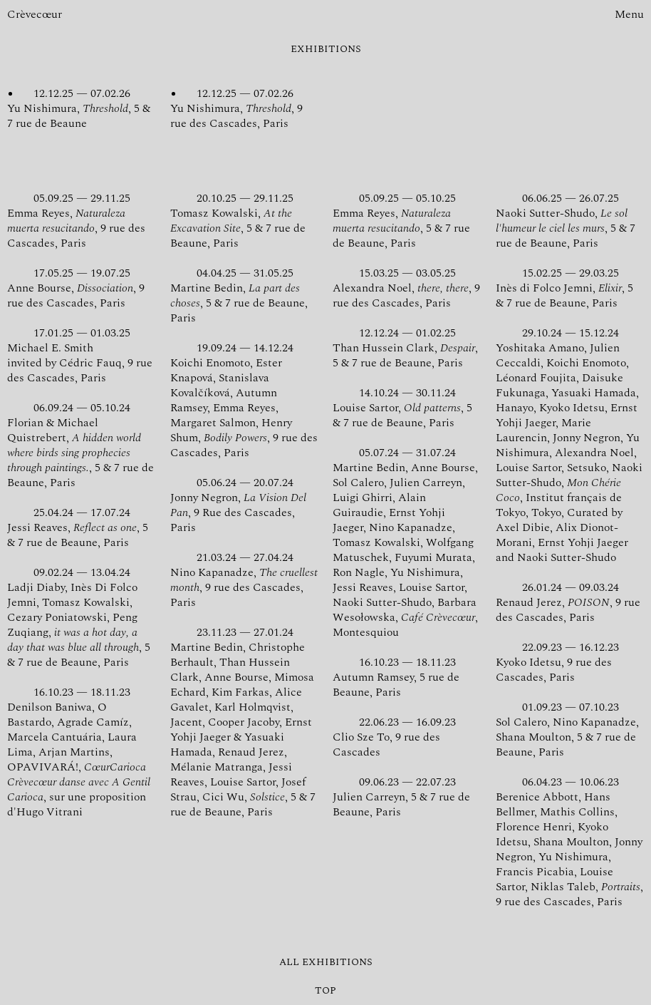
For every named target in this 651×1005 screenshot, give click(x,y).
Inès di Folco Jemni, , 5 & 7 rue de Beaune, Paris (570, 287)
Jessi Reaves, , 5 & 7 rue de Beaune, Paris (81, 527)
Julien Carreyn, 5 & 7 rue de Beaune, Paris (407, 796)
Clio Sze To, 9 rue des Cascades (407, 737)
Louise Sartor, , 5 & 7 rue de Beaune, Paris (407, 407)
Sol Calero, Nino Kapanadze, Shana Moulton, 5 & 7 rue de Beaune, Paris (570, 730)
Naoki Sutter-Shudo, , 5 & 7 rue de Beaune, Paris (570, 221)
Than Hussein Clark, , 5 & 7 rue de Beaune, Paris (407, 347)
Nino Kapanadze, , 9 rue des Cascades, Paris (244, 580)
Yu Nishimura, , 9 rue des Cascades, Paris (244, 108)
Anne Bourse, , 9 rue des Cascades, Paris (81, 287)
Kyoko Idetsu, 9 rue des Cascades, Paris (570, 662)
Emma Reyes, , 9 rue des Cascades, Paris (81, 221)
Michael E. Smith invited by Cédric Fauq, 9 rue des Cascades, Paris (81, 355)
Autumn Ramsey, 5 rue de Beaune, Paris (407, 677)
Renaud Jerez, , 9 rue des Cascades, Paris (570, 602)
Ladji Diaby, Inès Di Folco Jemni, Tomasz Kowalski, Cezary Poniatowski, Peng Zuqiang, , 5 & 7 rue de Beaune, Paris (81, 617)
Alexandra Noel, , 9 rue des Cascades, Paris (407, 287)
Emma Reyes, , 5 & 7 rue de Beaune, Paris (407, 221)
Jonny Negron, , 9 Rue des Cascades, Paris (244, 505)
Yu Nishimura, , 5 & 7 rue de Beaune (81, 108)
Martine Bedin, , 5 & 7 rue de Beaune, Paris (244, 295)
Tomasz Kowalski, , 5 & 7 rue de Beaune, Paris (244, 221)
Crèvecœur (34, 14)
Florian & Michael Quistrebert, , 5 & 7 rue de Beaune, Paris (81, 445)
